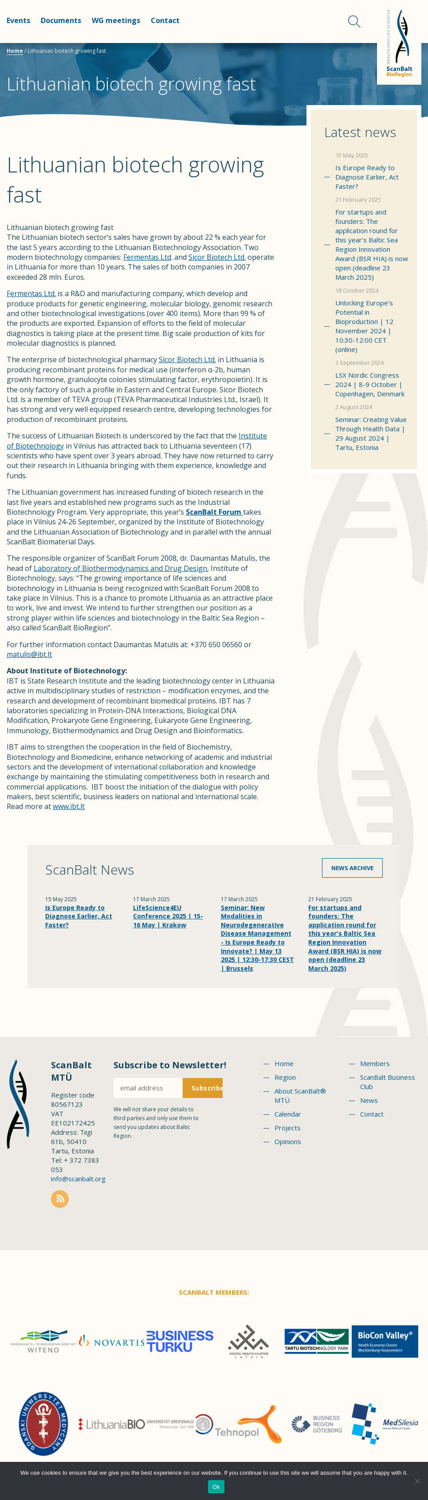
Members (375, 1063)
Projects (288, 1127)
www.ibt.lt (69, 806)
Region (285, 1077)
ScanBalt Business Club (387, 1082)
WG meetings (116, 20)
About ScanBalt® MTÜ (300, 1095)
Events (18, 20)
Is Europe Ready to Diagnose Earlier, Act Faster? (367, 177)
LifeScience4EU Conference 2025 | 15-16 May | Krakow (168, 916)
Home (15, 51)
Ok (216, 1487)
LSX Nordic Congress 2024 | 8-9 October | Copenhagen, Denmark (369, 384)
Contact (165, 20)
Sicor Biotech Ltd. (217, 257)
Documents (61, 20)
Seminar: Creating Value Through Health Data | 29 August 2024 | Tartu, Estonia (371, 433)
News (369, 1100)
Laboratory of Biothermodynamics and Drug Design (120, 568)
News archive (352, 868)
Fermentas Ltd (147, 257)
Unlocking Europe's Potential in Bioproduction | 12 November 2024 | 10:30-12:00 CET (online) (364, 326)
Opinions (288, 1141)
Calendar (288, 1113)
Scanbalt (399, 42)
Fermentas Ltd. (31, 293)
